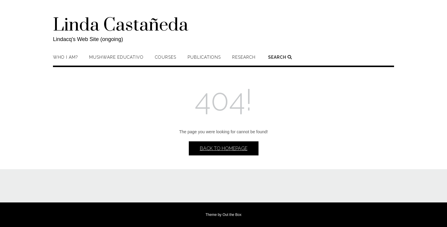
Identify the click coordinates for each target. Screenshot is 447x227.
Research (244, 57)
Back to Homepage (223, 148)
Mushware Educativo (116, 57)
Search (280, 57)
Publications (204, 57)
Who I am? (65, 57)
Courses (165, 57)
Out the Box (232, 215)
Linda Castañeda (120, 25)
